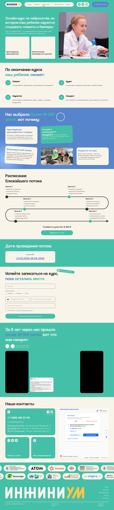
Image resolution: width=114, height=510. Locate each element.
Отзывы (68, 4)
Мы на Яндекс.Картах (42, 455)
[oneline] (43, 299)
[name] (30, 286)
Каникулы (37, 4)
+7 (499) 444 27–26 (18, 417)
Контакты (106, 498)
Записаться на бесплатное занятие (30, 316)
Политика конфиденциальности (14, 504)
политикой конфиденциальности (24, 310)
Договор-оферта (101, 504)
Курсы (30, 4)
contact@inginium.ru (15, 422)
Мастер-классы (59, 4)
